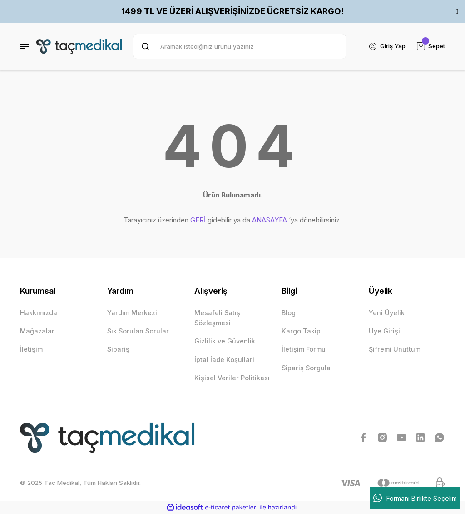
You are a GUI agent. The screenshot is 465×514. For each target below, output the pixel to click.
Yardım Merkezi (132, 313)
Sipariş (118, 349)
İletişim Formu (304, 349)
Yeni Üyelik (387, 313)
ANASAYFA (269, 220)
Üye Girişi (384, 331)
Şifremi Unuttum (394, 349)
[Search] (239, 46)
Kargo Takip (301, 331)
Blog (289, 313)
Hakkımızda (38, 313)
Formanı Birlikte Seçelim (415, 498)
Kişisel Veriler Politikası (232, 378)
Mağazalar (37, 331)
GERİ (198, 220)
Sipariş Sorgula (306, 368)
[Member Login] (387, 46)
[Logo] (79, 46)
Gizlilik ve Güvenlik (224, 341)
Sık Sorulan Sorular (138, 331)
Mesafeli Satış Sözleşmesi (217, 318)
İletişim (31, 349)
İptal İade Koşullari (224, 359)
